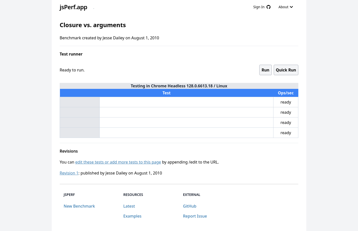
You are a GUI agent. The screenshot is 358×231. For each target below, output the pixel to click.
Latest (129, 206)
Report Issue (195, 216)
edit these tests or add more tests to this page (118, 162)
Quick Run (286, 70)
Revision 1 (69, 173)
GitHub (189, 206)
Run (265, 70)
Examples (132, 216)
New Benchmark (79, 206)
